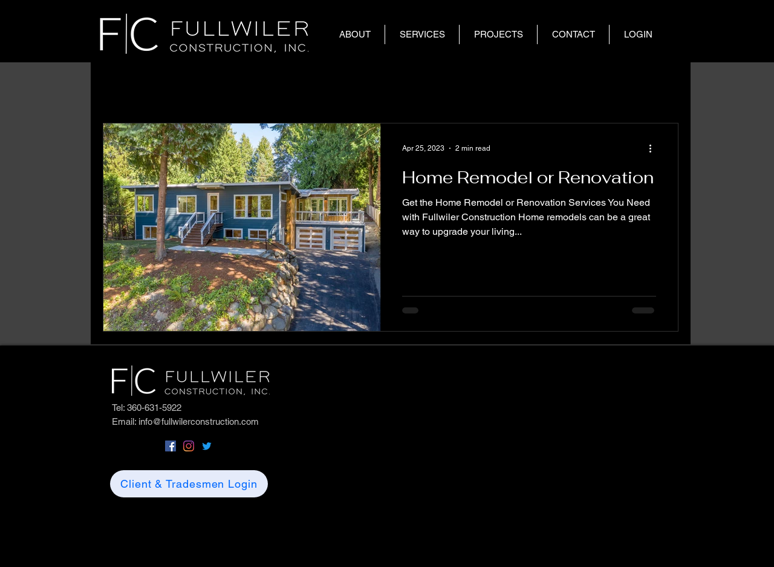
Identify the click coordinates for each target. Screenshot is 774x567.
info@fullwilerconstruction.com (198, 421)
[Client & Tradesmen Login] (189, 483)
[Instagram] (188, 446)
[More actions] (654, 148)
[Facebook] (170, 446)
